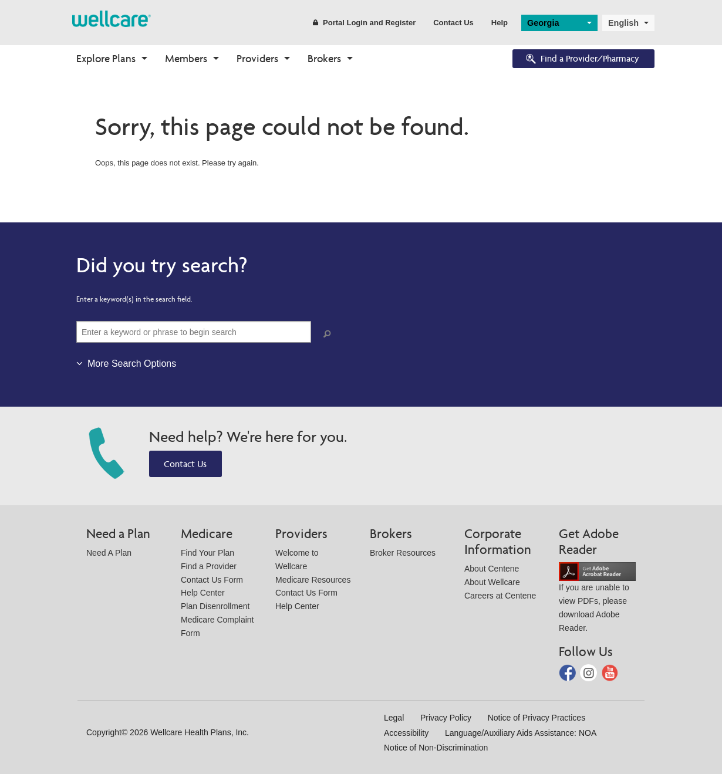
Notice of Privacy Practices (537, 717)
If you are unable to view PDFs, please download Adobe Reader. (597, 599)
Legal (394, 717)
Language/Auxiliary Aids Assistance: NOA (520, 733)
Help (499, 22)
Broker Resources (403, 552)
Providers (257, 58)
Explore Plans (106, 58)
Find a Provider (209, 566)
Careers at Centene (500, 595)
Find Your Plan (207, 552)
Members (186, 58)
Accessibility (406, 733)
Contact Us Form (212, 579)
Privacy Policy (445, 717)
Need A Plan (108, 552)
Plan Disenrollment (215, 606)
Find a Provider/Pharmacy (581, 59)
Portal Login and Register (364, 22)
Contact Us (453, 22)
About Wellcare (492, 582)
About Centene (491, 568)
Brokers (324, 58)
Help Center (203, 592)
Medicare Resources (312, 579)
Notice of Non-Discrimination (436, 747)
